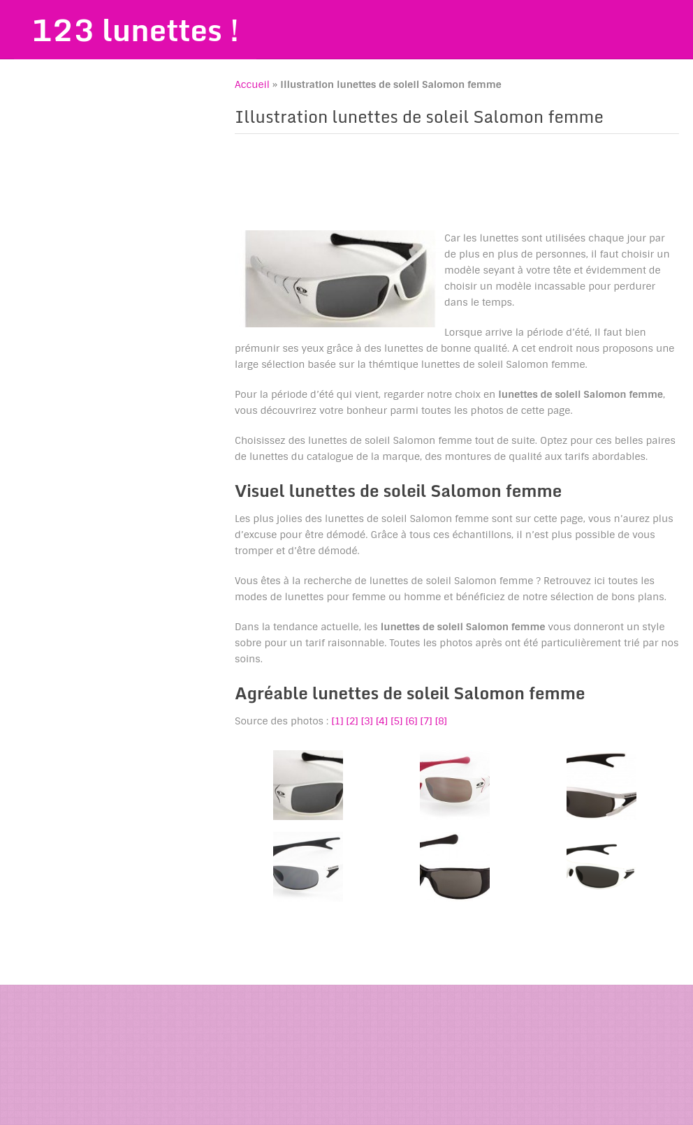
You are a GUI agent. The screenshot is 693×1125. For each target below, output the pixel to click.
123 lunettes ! (136, 30)
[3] (367, 721)
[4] (382, 721)
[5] (396, 721)
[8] (441, 721)
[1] (337, 721)
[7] (426, 721)
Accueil (252, 85)
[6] (411, 721)
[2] (352, 721)
